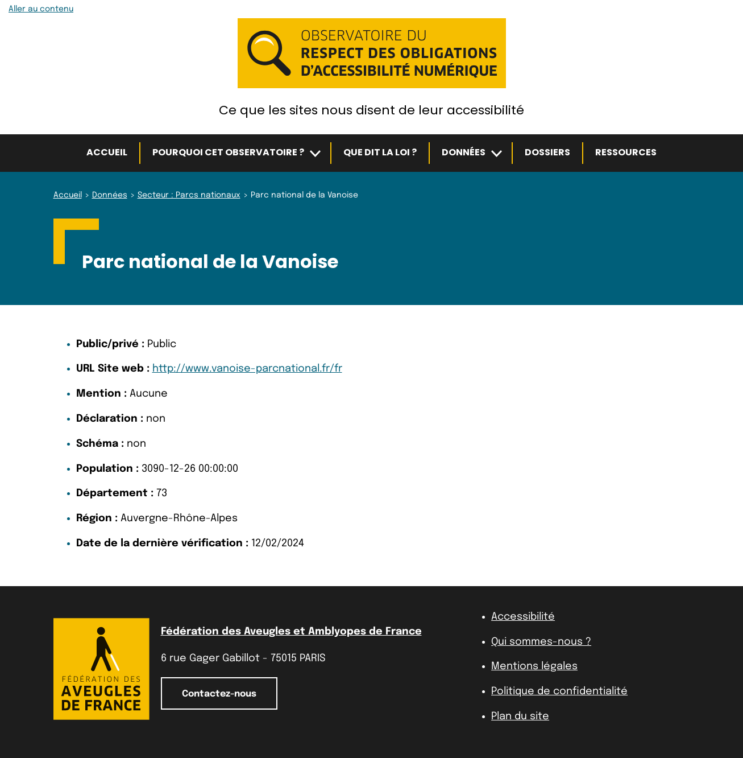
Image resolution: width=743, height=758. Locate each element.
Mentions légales (534, 666)
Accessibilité (523, 617)
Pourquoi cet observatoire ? (228, 152)
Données (463, 152)
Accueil (106, 152)
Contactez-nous (219, 694)
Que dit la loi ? (380, 152)
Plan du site (520, 716)
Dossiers (547, 152)
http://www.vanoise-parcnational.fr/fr (247, 369)
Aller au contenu (41, 9)
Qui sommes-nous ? (541, 642)
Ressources (626, 152)
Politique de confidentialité (559, 691)
